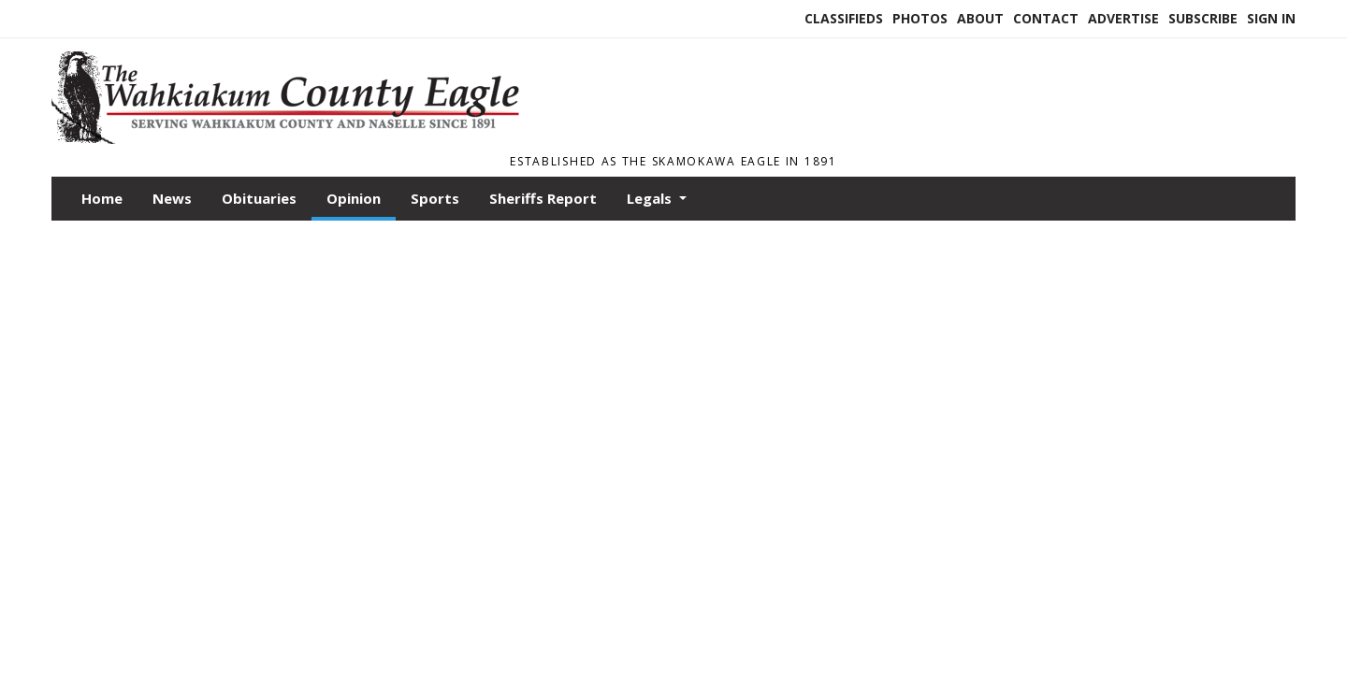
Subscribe (1203, 18)
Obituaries (259, 198)
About (980, 18)
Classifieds (843, 18)
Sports (435, 198)
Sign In (1271, 18)
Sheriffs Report (543, 198)
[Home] (295, 138)
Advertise (1123, 18)
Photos (920, 18)
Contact (1046, 18)
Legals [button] (651, 198)
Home (102, 198)
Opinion (353, 198)
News (172, 198)
